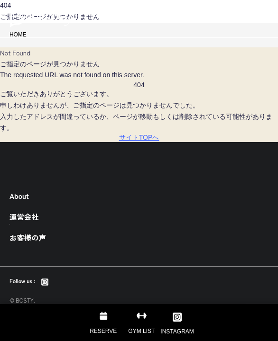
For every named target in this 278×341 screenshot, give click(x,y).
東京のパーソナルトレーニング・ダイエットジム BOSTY (40, 19)
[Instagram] (45, 281)
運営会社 (24, 216)
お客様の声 (27, 237)
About (19, 195)
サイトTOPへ (139, 137)
